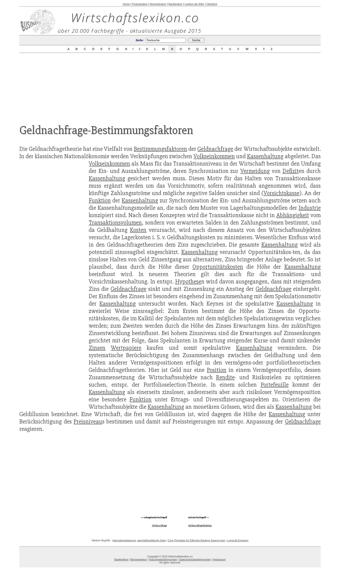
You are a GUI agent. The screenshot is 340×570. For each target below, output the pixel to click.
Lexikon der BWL (194, 4)
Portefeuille (275, 384)
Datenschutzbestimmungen (195, 559)
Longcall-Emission (237, 540)
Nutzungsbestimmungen (163, 559)
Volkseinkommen (214, 156)
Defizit (291, 171)
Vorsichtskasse (281, 193)
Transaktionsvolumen (115, 222)
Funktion (100, 200)
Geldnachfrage (215, 149)
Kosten (138, 230)
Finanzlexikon (140, 4)
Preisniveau (88, 421)
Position (216, 370)
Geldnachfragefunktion (200, 525)
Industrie (310, 208)
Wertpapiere (126, 348)
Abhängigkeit (292, 215)
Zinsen (97, 348)
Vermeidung (255, 171)
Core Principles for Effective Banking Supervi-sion (196, 540)
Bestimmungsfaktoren (160, 149)
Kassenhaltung (265, 156)
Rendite (225, 377)
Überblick (211, 4)
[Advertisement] (170, 85)
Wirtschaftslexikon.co (135, 17)
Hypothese (188, 281)
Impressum (219, 559)
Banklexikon (175, 4)
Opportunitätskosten (217, 266)
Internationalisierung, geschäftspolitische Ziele (138, 540)
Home (126, 4)
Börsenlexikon (158, 4)
